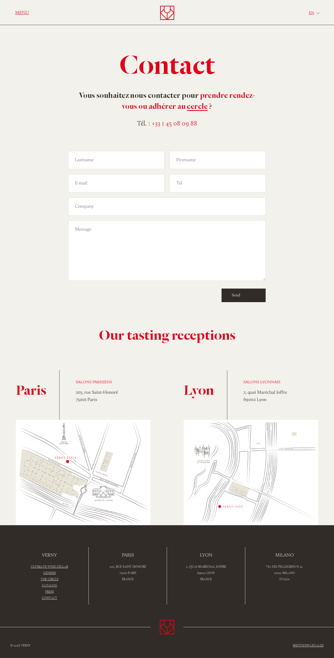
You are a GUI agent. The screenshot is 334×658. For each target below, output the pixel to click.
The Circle (49, 579)
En (311, 13)
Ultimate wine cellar (49, 567)
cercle (197, 107)
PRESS (49, 592)
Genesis (49, 573)
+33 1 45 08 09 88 (174, 124)
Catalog (49, 585)
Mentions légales (308, 645)
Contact (49, 598)
